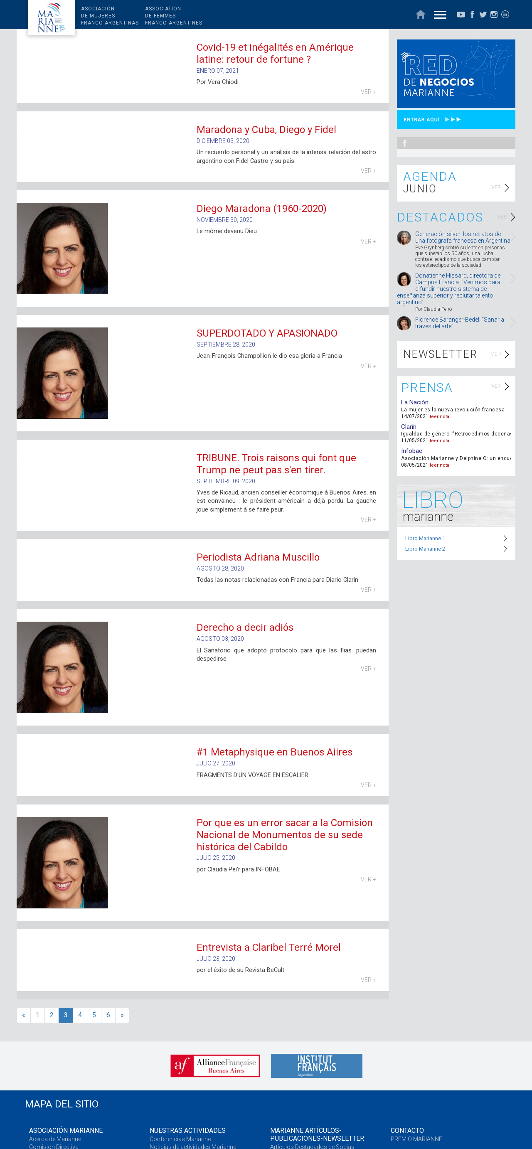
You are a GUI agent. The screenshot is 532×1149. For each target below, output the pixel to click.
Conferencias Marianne (180, 1139)
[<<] (24, 1015)
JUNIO (420, 189)
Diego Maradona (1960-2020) (262, 208)
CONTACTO (407, 1130)
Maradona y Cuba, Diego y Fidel (266, 129)
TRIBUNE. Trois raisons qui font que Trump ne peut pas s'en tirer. (276, 464)
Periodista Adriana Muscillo (258, 557)
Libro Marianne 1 (425, 538)
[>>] (122, 1015)
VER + (368, 92)
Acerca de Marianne (55, 1139)
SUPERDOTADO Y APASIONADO (267, 333)
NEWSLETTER (440, 354)
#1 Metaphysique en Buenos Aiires (274, 752)
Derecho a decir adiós (245, 627)
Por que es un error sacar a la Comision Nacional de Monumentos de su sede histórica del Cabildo (285, 835)
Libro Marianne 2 (425, 549)
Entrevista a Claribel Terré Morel (269, 947)
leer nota (439, 416)
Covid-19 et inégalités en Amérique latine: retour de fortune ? (275, 53)
